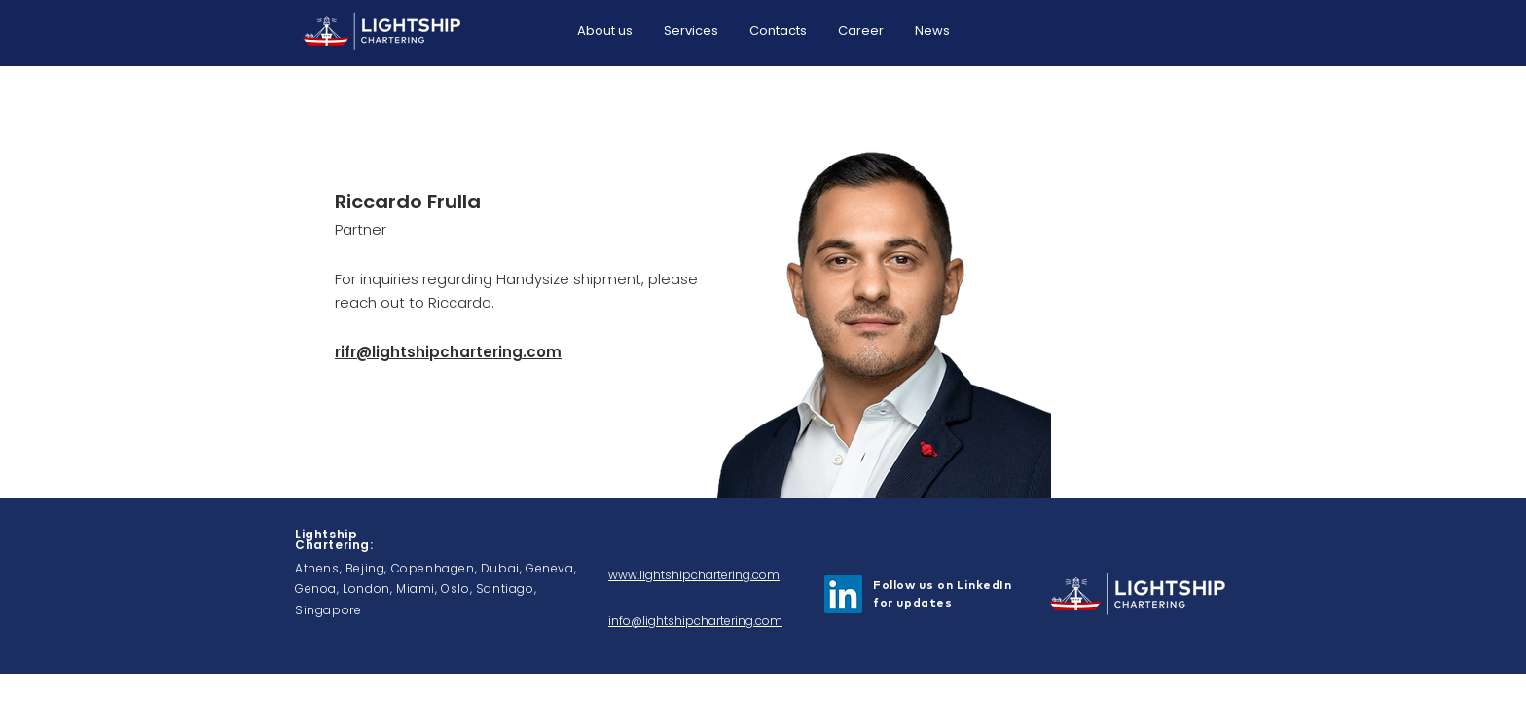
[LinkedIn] (843, 594)
